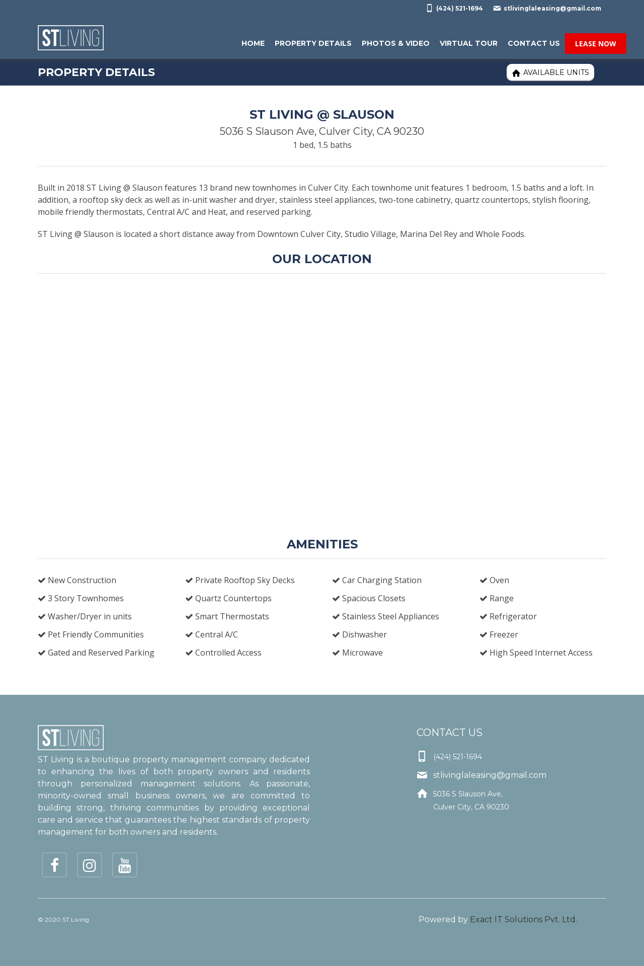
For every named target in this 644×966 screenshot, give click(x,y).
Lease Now (595, 43)
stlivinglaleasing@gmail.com (547, 8)
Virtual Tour (469, 43)
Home (253, 43)
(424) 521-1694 (454, 8)
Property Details (313, 43)
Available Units (550, 72)
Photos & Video (396, 43)
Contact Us (534, 43)
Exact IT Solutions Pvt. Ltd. (523, 919)
